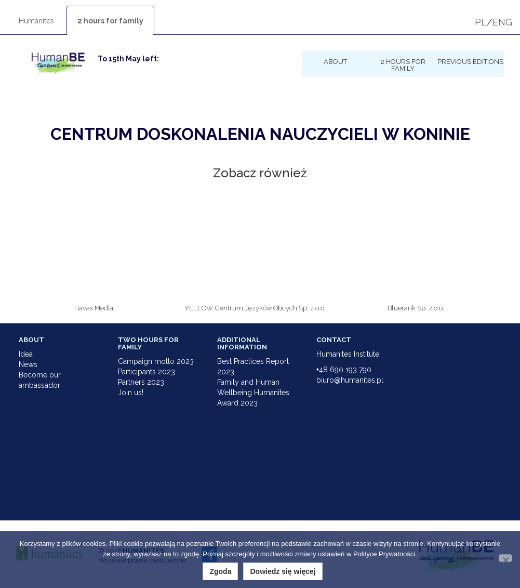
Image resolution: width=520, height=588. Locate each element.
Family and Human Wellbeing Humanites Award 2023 (253, 392)
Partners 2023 (141, 382)
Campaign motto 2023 (156, 361)
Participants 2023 (146, 372)
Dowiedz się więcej (282, 571)
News (28, 364)
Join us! (130, 392)
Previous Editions (470, 61)
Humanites (36, 21)
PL (481, 22)
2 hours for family (110, 21)
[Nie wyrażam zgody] (505, 558)
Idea (26, 354)
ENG (502, 22)
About (335, 61)
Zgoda (220, 571)
